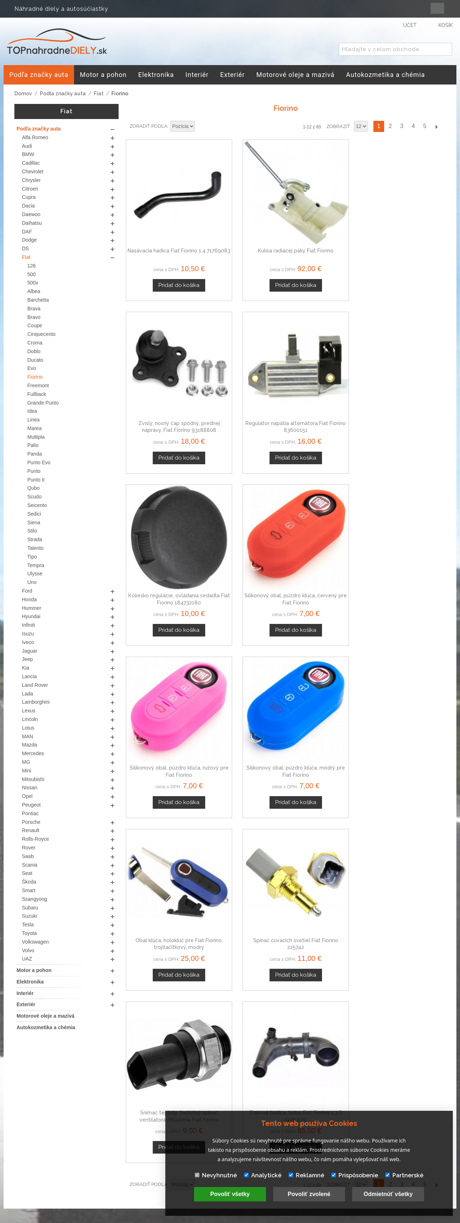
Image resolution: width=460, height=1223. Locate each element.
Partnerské (404, 1175)
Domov (23, 93)
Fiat (99, 93)
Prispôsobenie (354, 1175)
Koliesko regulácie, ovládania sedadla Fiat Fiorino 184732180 (163, 366)
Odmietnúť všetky (388, 1194)
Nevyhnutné (216, 1175)
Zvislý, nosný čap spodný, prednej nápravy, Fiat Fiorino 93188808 (327, 226)
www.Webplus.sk (249, 1217)
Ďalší (436, 126)
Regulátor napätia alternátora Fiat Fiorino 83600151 (408, 226)
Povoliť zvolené (309, 1194)
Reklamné (306, 1175)
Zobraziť (338, 126)
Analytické (262, 1175)
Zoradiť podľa (148, 126)
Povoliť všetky (230, 1194)
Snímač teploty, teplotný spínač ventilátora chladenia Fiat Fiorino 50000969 (327, 507)
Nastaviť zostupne (201, 126)
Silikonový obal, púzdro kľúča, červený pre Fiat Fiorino (245, 366)
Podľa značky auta (63, 93)
